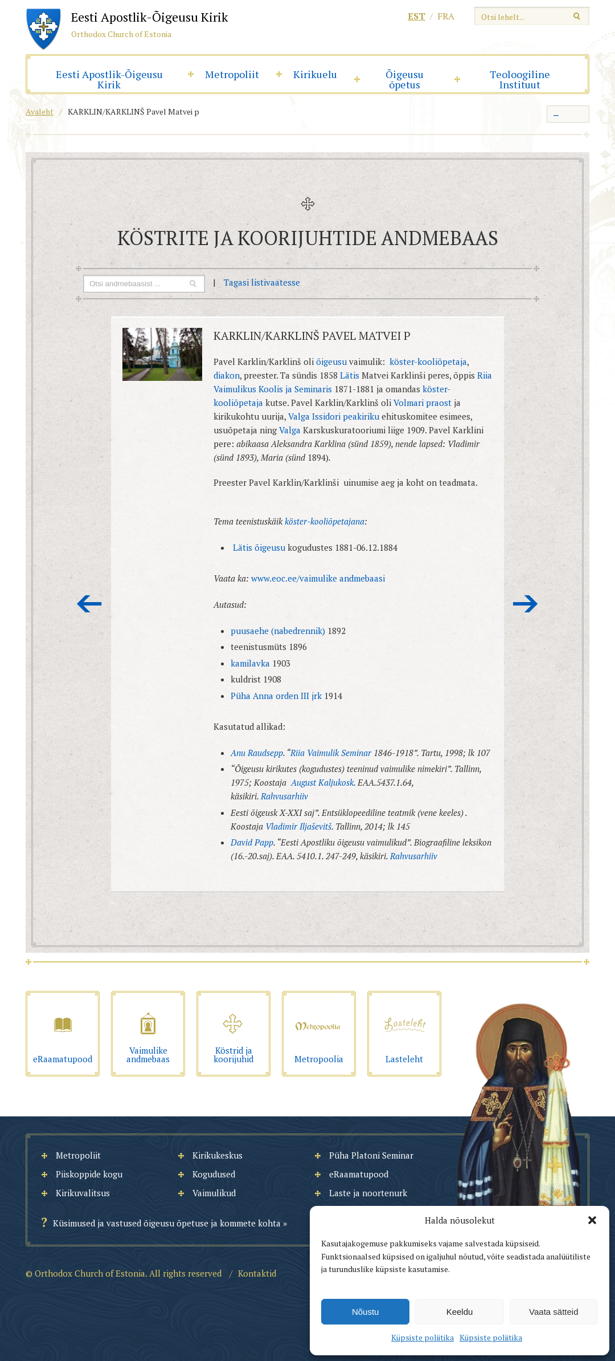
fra (445, 16)
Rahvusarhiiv (284, 796)
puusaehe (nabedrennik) (278, 630)
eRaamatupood (358, 1174)
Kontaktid (257, 1273)
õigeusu (331, 361)
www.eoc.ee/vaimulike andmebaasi (318, 578)
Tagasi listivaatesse (262, 282)
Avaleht (40, 111)
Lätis (349, 375)
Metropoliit (232, 74)
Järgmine (525, 603)
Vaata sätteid (553, 1312)
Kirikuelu (315, 74)
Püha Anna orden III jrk (276, 695)
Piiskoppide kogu (89, 1174)
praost (439, 402)
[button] (592, 1220)
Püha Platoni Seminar (371, 1155)
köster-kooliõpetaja (428, 361)
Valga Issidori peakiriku (333, 416)
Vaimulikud (214, 1193)
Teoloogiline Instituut (520, 79)
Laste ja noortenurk (368, 1193)
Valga (290, 430)
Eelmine (89, 603)
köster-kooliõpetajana (324, 521)
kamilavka (251, 663)
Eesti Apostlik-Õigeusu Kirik (109, 79)
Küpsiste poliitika (422, 1337)
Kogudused (213, 1174)
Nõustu (365, 1312)
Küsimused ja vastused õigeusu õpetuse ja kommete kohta (167, 1223)
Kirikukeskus (217, 1155)
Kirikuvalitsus (83, 1193)
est (416, 16)
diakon (227, 375)
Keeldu (459, 1312)
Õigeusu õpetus (405, 79)
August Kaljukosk (322, 782)
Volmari (408, 402)
